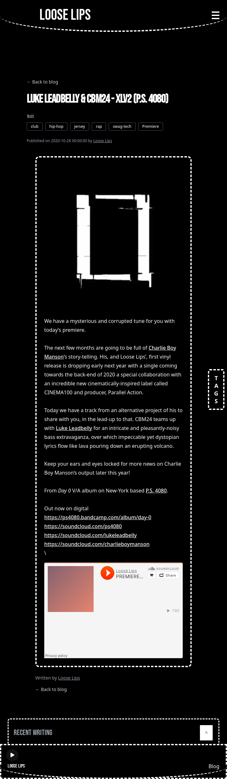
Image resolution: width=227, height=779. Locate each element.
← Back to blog (42, 82)
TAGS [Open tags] (216, 389)
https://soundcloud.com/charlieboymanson (97, 544)
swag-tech (122, 126)
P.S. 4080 (156, 490)
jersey (79, 126)
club (35, 126)
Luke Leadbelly (74, 428)
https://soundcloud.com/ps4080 (83, 526)
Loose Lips (102, 140)
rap (99, 126)
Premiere (150, 126)
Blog (214, 766)
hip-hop (56, 126)
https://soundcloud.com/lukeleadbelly (90, 535)
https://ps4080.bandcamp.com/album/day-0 (97, 517)
